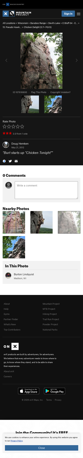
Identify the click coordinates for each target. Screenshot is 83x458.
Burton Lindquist (24, 274)
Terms (49, 400)
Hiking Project (50, 314)
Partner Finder (11, 319)
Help (6, 308)
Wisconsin (23, 23)
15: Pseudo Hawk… (12, 27)
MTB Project (49, 308)
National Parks (50, 329)
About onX (9, 371)
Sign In (68, 13)
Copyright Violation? (60, 92)
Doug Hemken (20, 143)
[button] (4, 161)
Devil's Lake (54, 23)
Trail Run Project (51, 319)
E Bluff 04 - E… (70, 23)
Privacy (58, 400)
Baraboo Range (38, 23)
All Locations (9, 23)
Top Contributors (12, 329)
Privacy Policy (17, 441)
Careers (8, 376)
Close (41, 447)
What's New (10, 324)
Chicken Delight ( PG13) (38, 27)
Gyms (6, 314)
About (7, 303)
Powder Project (50, 324)
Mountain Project (51, 303)
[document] (41, 443)
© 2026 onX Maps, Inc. (32, 400)
